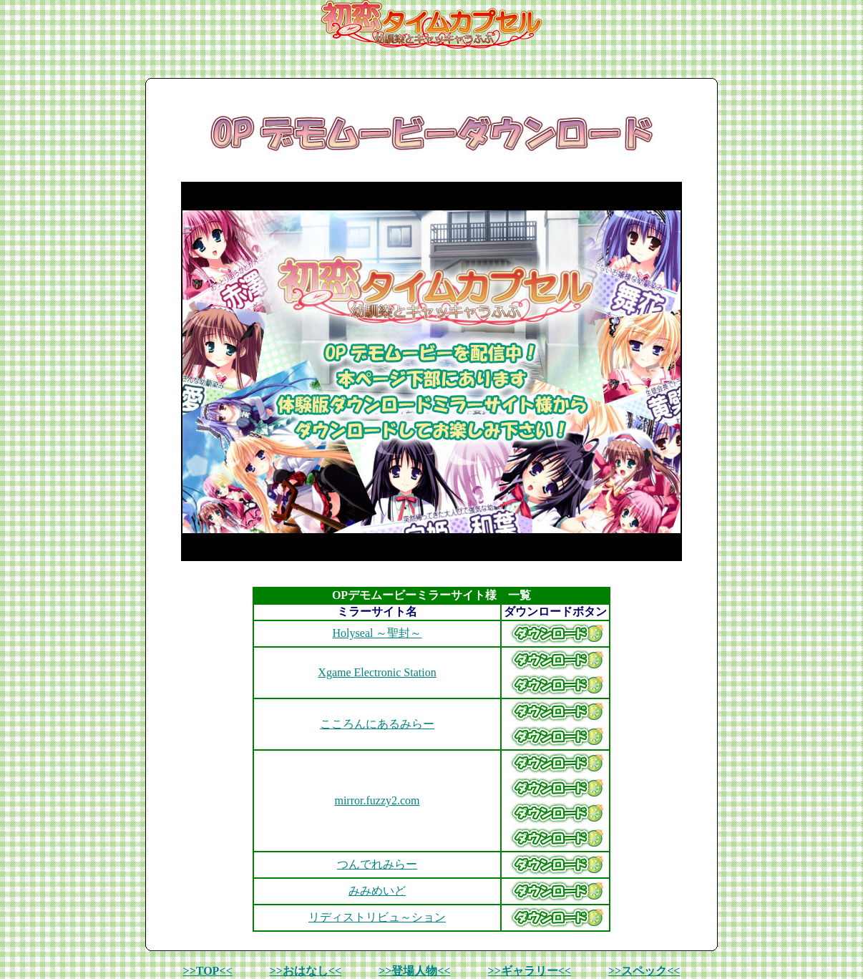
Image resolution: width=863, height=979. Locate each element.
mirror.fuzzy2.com (376, 800)
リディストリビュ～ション (377, 917)
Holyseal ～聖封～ (377, 633)
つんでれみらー (377, 864)
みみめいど (377, 891)
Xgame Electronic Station (377, 672)
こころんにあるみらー (377, 724)
